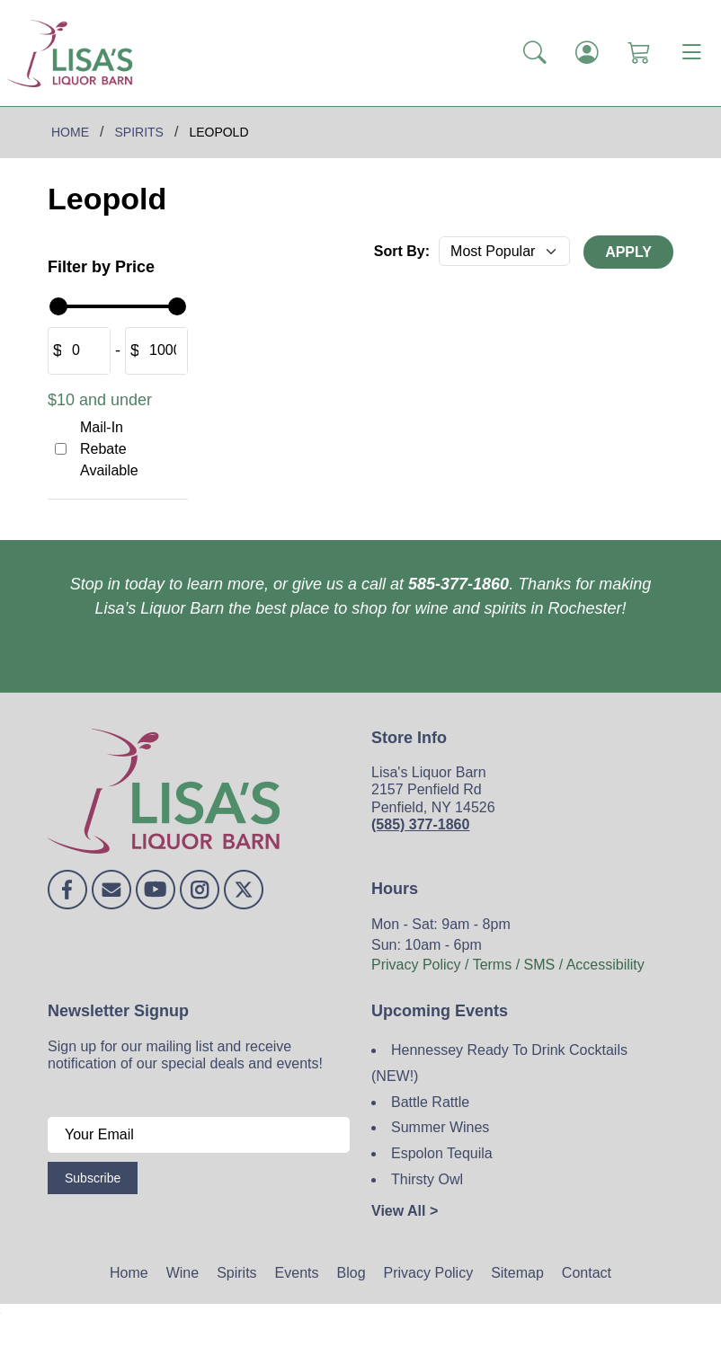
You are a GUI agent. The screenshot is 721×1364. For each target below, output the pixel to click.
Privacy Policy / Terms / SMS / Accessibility (508, 964)
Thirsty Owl (427, 1179)
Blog (351, 1272)
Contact (586, 1272)
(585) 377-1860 (420, 824)
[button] (534, 53)
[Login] (587, 53)
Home (129, 1272)
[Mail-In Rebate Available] (61, 449)
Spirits (236, 1272)
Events (297, 1272)
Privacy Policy (429, 1272)
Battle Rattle (430, 1102)
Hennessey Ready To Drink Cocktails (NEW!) (499, 1063)
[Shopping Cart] (639, 53)
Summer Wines (440, 1127)
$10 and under (100, 400)
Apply (628, 252)
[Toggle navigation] (691, 53)
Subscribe (92, 1178)
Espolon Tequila (442, 1153)
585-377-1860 (458, 584)
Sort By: (402, 251)
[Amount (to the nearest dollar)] (85, 351)
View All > (404, 1210)
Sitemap (517, 1272)
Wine (182, 1272)
